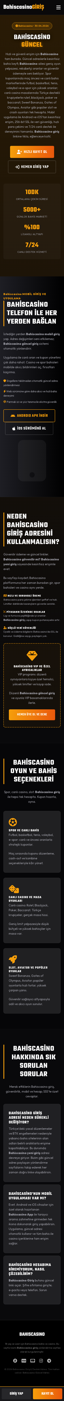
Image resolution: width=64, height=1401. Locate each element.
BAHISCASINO (32, 1334)
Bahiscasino (23, 7)
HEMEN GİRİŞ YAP (32, 167)
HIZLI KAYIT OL (32, 152)
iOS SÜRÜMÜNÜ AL (29, 428)
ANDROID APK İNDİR (29, 416)
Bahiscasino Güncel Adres (36, 1372)
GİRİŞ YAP (16, 1393)
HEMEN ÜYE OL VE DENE (32, 714)
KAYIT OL (47, 1393)
